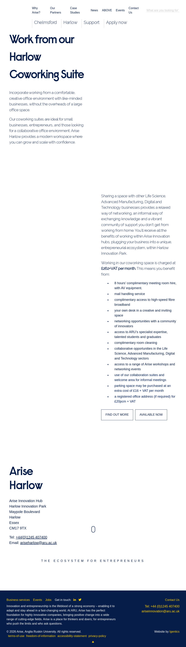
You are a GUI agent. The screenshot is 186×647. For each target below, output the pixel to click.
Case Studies (75, 10)
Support (92, 22)
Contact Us (134, 10)
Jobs (48, 599)
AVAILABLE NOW (151, 414)
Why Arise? (36, 10)
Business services (18, 599)
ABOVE (106, 10)
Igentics (174, 631)
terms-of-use (16, 636)
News (94, 10)
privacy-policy (97, 636)
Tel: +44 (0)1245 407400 (162, 606)
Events (120, 10)
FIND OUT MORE (117, 414)
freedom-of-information (41, 636)
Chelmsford (45, 22)
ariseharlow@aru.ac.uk (38, 553)
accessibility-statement (72, 636)
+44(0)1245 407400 (31, 547)
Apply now (116, 22)
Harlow (70, 22)
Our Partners (55, 10)
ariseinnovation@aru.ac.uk (160, 611)
